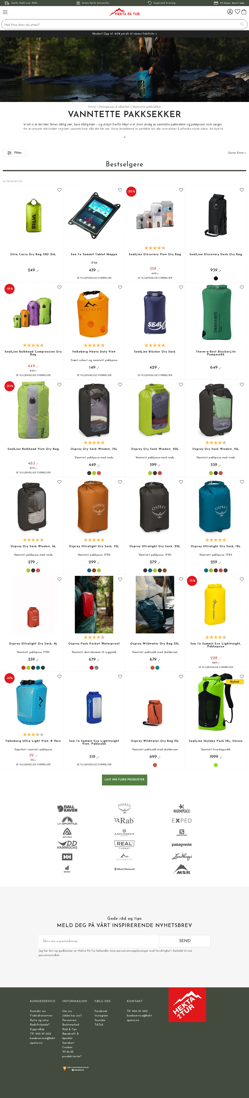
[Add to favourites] (59, 190)
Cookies (67, 1047)
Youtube (99, 1020)
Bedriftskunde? (40, 1024)
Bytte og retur (39, 1020)
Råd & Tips (69, 1029)
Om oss (67, 1011)
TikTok (98, 1024)
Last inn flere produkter (124, 780)
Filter (14, 153)
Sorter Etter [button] (237, 152)
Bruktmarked (70, 1024)
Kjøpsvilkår (37, 1029)
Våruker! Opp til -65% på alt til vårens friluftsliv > (124, 33)
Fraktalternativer (41, 1015)
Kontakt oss (38, 1011)
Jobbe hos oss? (72, 1015)
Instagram (101, 1015)
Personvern (69, 1020)
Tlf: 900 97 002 (40, 1033)
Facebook (100, 1011)
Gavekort (68, 1042)
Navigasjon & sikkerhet (114, 106)
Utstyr (92, 106)
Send (185, 941)
